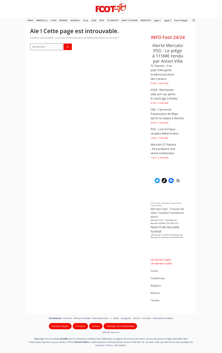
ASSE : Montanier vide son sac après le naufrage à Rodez (164, 94)
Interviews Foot (100, 318)
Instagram (126, 318)
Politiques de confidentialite (120, 326)
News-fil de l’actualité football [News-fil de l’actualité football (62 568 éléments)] (165, 229)
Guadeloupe (158, 278)
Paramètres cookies (163, 318)
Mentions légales (60, 326)
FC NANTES (113, 20)
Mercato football (82, 318)
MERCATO (146, 20)
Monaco (155, 292)
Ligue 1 (157, 20)
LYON (53, 20)
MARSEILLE (42, 20)
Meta (116, 318)
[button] (193, 20)
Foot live (67, 318)
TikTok (136, 318)
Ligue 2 (167, 20)
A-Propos (80, 326)
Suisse (154, 270)
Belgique (156, 285)
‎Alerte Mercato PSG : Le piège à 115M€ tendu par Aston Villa (167, 53)
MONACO (75, 20)
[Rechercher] (68, 47)
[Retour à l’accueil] (111, 8)
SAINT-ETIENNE (129, 20)
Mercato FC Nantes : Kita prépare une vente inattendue (163, 149)
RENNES (63, 20)
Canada (155, 300)
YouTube (146, 318)
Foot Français (180, 20)
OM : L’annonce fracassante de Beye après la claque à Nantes (167, 113)
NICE (101, 20)
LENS (93, 20)
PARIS (30, 20)
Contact (96, 326)
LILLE (85, 20)
